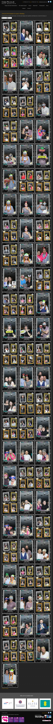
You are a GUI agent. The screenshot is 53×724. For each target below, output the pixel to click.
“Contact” (29, 8)
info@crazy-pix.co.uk (43, 1)
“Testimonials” (42, 5)
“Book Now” (35, 5)
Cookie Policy (16, 714)
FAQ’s (47, 5)
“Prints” (30, 5)
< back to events (5, 688)
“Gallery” (24, 8)
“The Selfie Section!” (23, 5)
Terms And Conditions (10, 714)
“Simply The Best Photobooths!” (10, 5)
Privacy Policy (4, 714)
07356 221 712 (26, 1)
